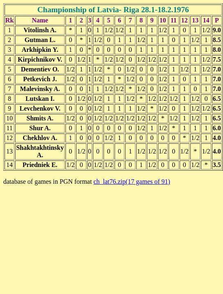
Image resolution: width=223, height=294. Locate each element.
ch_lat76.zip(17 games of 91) (131, 181)
